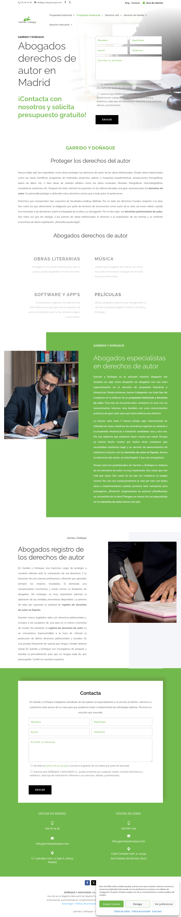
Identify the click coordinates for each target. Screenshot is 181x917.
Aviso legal (157, 911)
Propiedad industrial (60, 15)
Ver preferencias (164, 904)
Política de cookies (122, 911)
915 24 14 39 (26, 2)
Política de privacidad (141, 911)
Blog (127, 2)
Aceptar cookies (111, 904)
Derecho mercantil (59, 25)
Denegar (137, 904)
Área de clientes (153, 2)
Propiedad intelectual (88, 15)
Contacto (135, 2)
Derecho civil (112, 15)
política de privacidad (123, 84)
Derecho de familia (134, 15)
